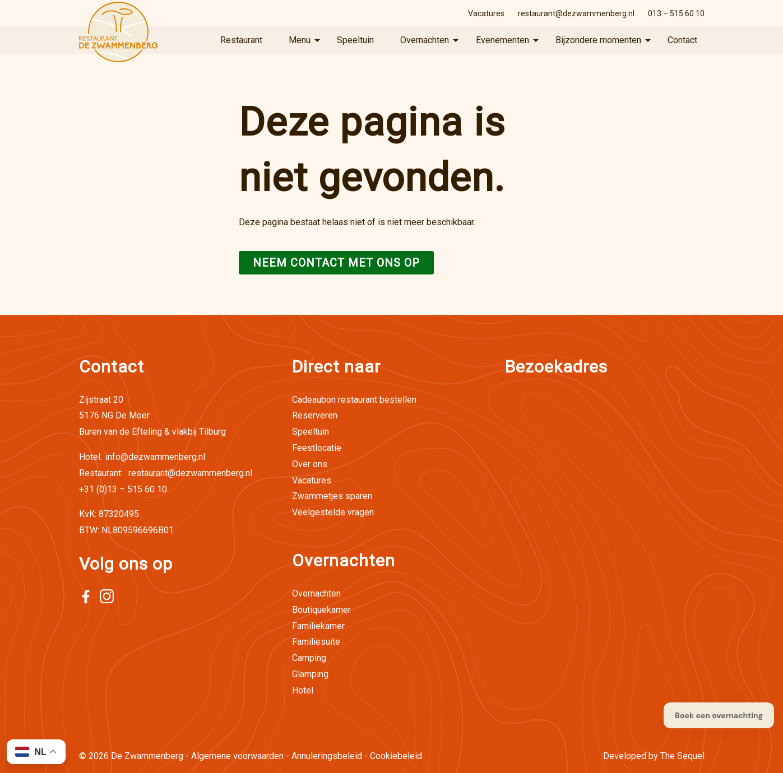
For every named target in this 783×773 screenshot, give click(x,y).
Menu (300, 40)
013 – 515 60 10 (676, 13)
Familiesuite (316, 641)
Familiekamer (318, 626)
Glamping (310, 674)
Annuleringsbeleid (326, 756)
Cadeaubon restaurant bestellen (354, 399)
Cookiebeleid (396, 756)
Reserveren (314, 415)
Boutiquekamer (321, 609)
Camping (309, 658)
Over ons (309, 464)
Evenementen (502, 40)
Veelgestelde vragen (333, 512)
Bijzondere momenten (598, 40)
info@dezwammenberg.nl (142, 456)
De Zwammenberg (147, 756)
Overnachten (424, 40)
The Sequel (682, 756)
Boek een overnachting (719, 715)
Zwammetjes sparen (332, 496)
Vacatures (486, 13)
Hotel (302, 690)
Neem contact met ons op (336, 262)
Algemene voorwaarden (237, 756)
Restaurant (241, 40)
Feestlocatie (316, 448)
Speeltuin (355, 40)
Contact (682, 40)
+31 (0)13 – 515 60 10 (123, 489)
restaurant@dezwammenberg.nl (576, 13)
